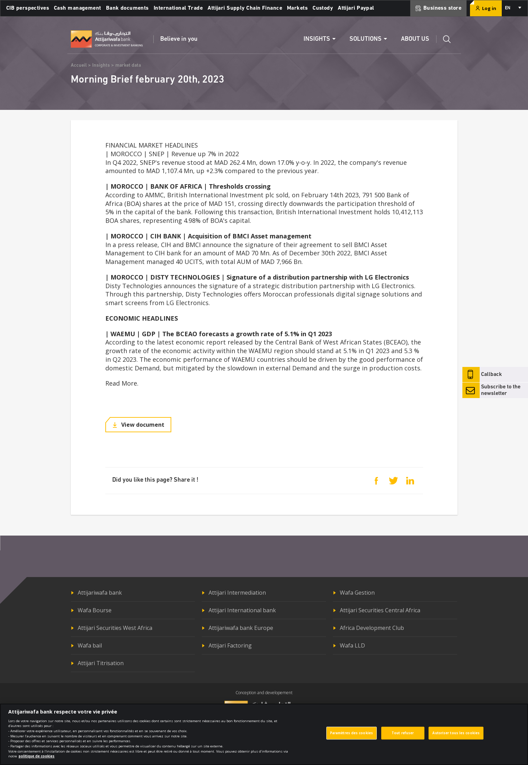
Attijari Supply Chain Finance (245, 8)
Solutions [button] (365, 39)
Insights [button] (317, 39)
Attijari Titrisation (101, 663)
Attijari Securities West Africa (115, 628)
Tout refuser (403, 737)
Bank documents (127, 8)
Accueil (79, 65)
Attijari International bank (242, 610)
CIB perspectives (27, 8)
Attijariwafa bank (100, 592)
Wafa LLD (352, 645)
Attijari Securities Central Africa (380, 610)
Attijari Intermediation (237, 592)
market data (128, 65)
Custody (323, 8)
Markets (297, 8)
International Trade (178, 8)
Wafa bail (90, 645)
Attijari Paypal (356, 8)
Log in (486, 8)
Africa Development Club (372, 628)
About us (415, 39)
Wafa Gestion (357, 592)
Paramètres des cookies (351, 737)
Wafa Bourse (95, 610)
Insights (101, 65)
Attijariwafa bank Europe (241, 628)
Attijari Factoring (230, 645)
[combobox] (512, 8)
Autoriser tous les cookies (456, 737)
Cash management (77, 8)
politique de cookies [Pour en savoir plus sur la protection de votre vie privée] (37, 760)
